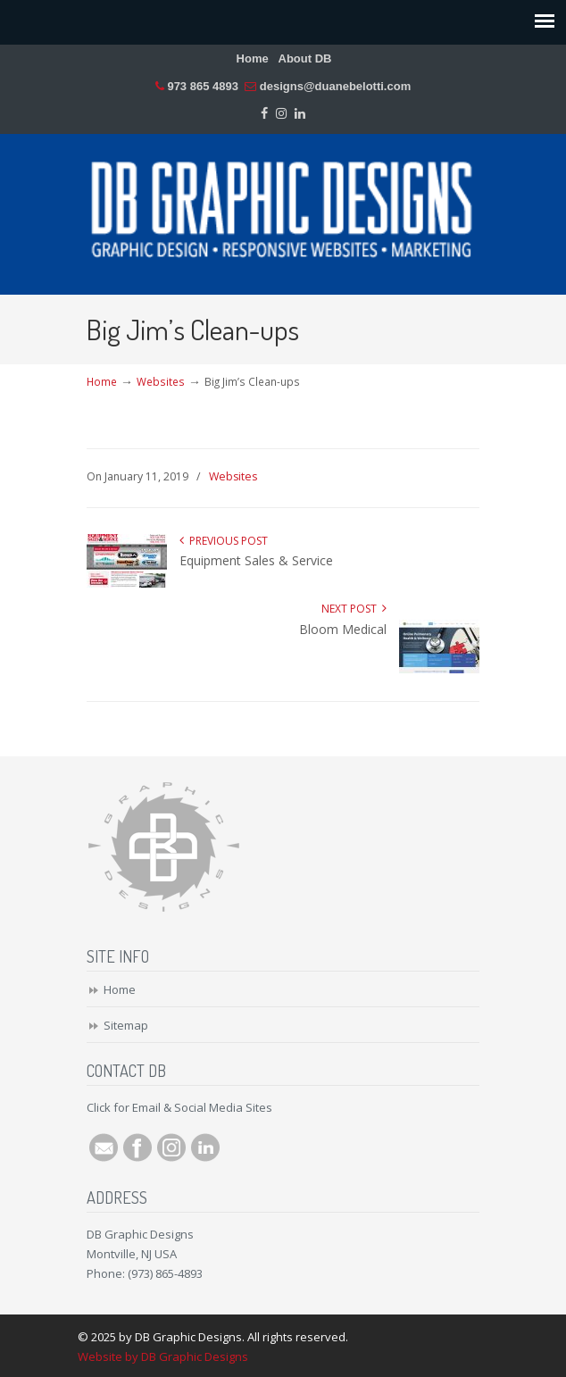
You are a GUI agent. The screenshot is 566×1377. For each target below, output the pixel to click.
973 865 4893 (202, 86)
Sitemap (126, 1025)
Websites (161, 381)
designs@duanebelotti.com (335, 86)
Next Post (354, 608)
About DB (305, 58)
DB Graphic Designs (283, 206)
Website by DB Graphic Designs (163, 1356)
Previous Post (223, 540)
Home (253, 58)
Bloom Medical (343, 629)
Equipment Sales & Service (256, 560)
